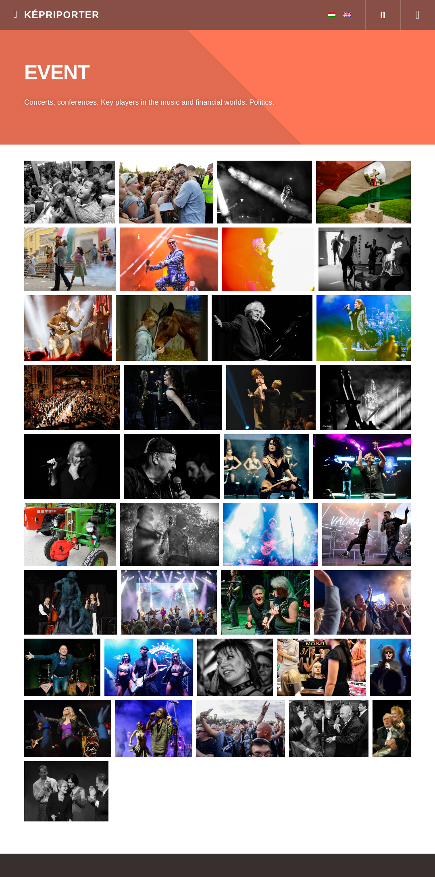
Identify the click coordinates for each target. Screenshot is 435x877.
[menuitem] (331, 15)
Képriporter (62, 14)
